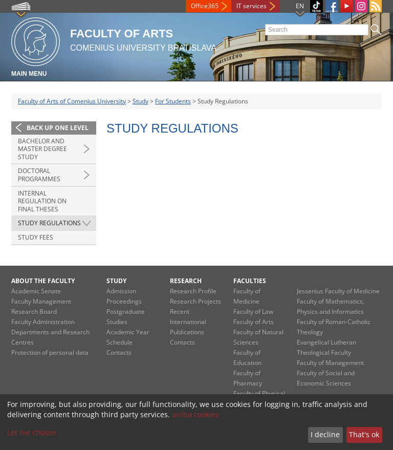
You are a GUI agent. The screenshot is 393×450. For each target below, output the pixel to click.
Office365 (205, 6)
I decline (325, 434)
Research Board (34, 311)
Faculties (249, 280)
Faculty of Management (330, 362)
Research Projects (195, 301)
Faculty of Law (253, 311)
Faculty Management (41, 301)
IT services (251, 6)
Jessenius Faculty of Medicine (338, 291)
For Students (173, 101)
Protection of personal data (50, 352)
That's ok (364, 434)
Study (140, 101)
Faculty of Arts (253, 321)
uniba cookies (195, 414)
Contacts (119, 352)
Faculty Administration (43, 321)
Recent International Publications (188, 321)
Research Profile (193, 291)
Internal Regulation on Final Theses (42, 201)
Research (186, 280)
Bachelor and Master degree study (42, 149)
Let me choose (31, 432)
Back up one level (58, 127)
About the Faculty (43, 280)
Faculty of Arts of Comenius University (72, 101)
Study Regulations (49, 223)
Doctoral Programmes (39, 174)
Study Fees (35, 237)
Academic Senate (36, 291)
